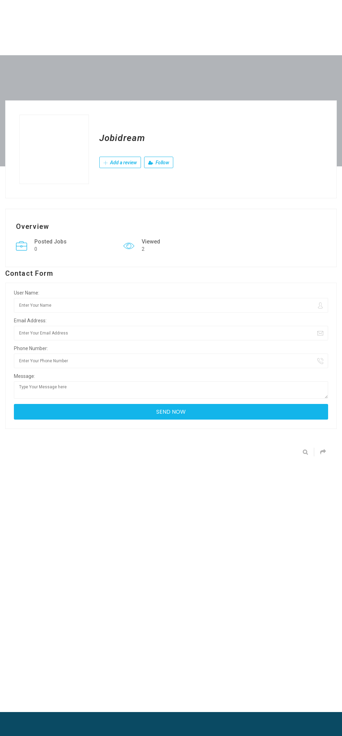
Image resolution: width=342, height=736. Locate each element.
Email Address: (30, 320)
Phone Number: (31, 348)
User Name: (26, 292)
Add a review (120, 162)
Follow (158, 162)
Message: (24, 376)
